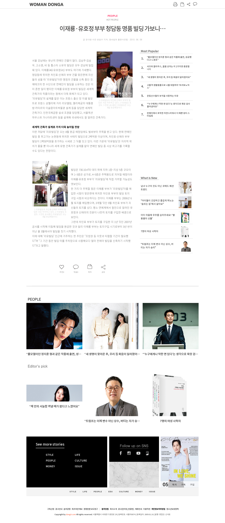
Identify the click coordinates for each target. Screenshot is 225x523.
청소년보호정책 (172, 509)
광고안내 (58, 509)
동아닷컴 (105, 509)
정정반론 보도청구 (91, 509)
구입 (192, 484)
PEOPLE (112, 16)
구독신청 (50, 509)
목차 (174, 484)
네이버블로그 (147, 453)
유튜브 (138, 453)
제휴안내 (138, 509)
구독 (183, 484)
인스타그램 (129, 453)
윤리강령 (67, 509)
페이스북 (121, 453)
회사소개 (113, 509)
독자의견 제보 (77, 509)
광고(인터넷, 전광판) (126, 509)
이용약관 (146, 509)
